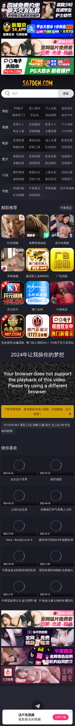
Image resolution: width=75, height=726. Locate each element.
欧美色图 (50, 156)
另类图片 (67, 163)
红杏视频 (18, 195)
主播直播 (50, 131)
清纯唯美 (34, 163)
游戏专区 (67, 108)
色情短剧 (34, 195)
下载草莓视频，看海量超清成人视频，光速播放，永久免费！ (38, 411)
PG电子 (18, 108)
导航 (5, 191)
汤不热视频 (67, 188)
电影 (5, 143)
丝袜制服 (34, 131)
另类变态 (67, 147)
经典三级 (34, 147)
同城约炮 (18, 188)
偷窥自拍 (18, 156)
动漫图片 (67, 156)
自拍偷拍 (34, 124)
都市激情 (18, 172)
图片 (5, 159)
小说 (5, 175)
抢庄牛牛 (67, 115)
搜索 (66, 93)
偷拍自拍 (34, 140)
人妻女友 (50, 172)
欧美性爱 (67, 140)
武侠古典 (67, 172)
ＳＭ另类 (67, 131)
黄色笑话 (50, 179)
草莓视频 (50, 188)
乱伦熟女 (50, 147)
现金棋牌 (50, 115)
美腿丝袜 (18, 163)
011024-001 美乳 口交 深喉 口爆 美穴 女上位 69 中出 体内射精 (35, 428)
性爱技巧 (67, 179)
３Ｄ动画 (67, 124)
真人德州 (34, 108)
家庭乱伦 (34, 172)
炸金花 (34, 115)
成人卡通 (50, 140)
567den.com (38, 83)
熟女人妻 (18, 131)
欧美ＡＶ (50, 124)
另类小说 (34, 179)
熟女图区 (50, 163)
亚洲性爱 (18, 140)
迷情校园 (18, 179)
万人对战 (50, 108)
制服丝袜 (18, 147)
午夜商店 (34, 188)
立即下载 (60, 717)
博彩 (5, 111)
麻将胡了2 (18, 115)
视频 (5, 127)
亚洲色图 (34, 156)
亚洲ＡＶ (18, 124)
